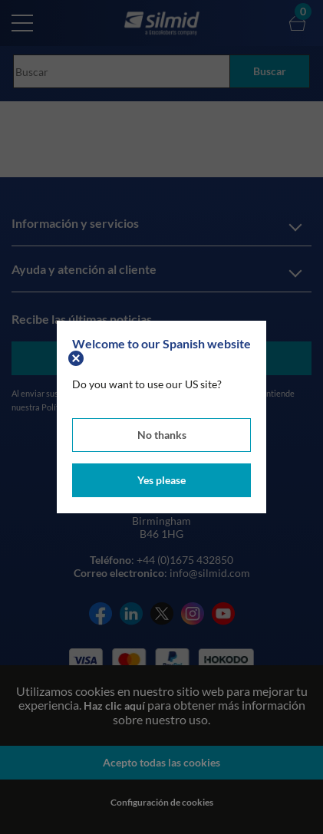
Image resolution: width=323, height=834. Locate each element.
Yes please (161, 479)
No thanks (161, 434)
